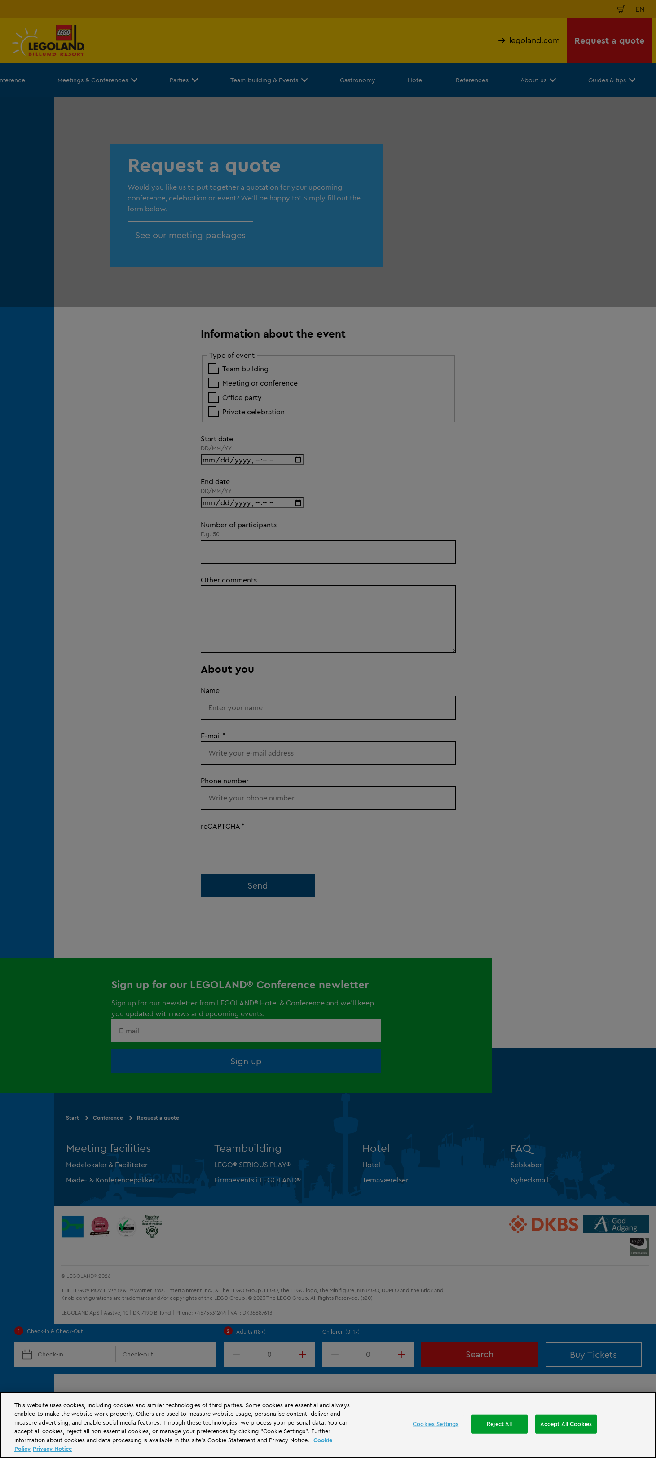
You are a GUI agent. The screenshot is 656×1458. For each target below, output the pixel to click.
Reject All (499, 1423)
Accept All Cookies (566, 1423)
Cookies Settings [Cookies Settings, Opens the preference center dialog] (435, 1423)
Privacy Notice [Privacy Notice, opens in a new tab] (52, 1448)
